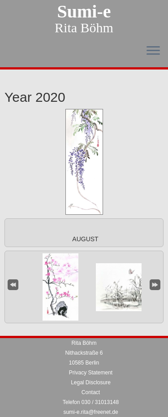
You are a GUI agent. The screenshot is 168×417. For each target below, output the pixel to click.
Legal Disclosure (91, 382)
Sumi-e (84, 11)
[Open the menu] (153, 51)
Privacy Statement (90, 372)
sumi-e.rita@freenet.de (90, 412)
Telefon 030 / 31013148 (91, 402)
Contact (91, 392)
